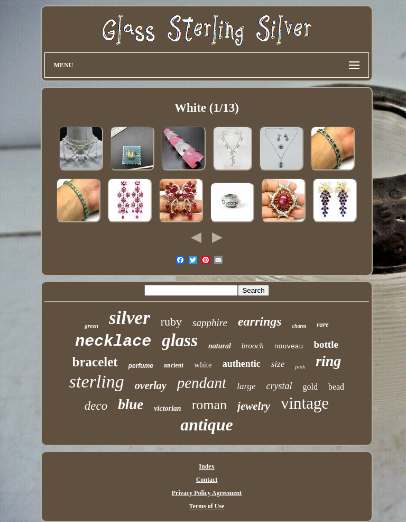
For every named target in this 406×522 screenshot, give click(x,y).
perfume (140, 366)
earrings (260, 321)
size (278, 364)
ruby (171, 321)
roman (209, 404)
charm (299, 326)
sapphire (209, 322)
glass (180, 340)
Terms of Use (207, 506)
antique (206, 424)
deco (96, 405)
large (246, 386)
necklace (113, 341)
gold (309, 386)
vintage (305, 403)
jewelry (253, 406)
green (91, 325)
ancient (173, 365)
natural (219, 346)
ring (328, 361)
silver (129, 318)
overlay (151, 385)
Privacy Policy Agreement (207, 493)
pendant (201, 382)
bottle (325, 344)
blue (130, 404)
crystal (279, 386)
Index (206, 466)
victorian (167, 408)
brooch (253, 345)
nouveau (288, 346)
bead (336, 386)
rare (322, 324)
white (202, 365)
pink (300, 366)
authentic (242, 363)
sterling (96, 381)
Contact (207, 479)
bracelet (95, 362)
